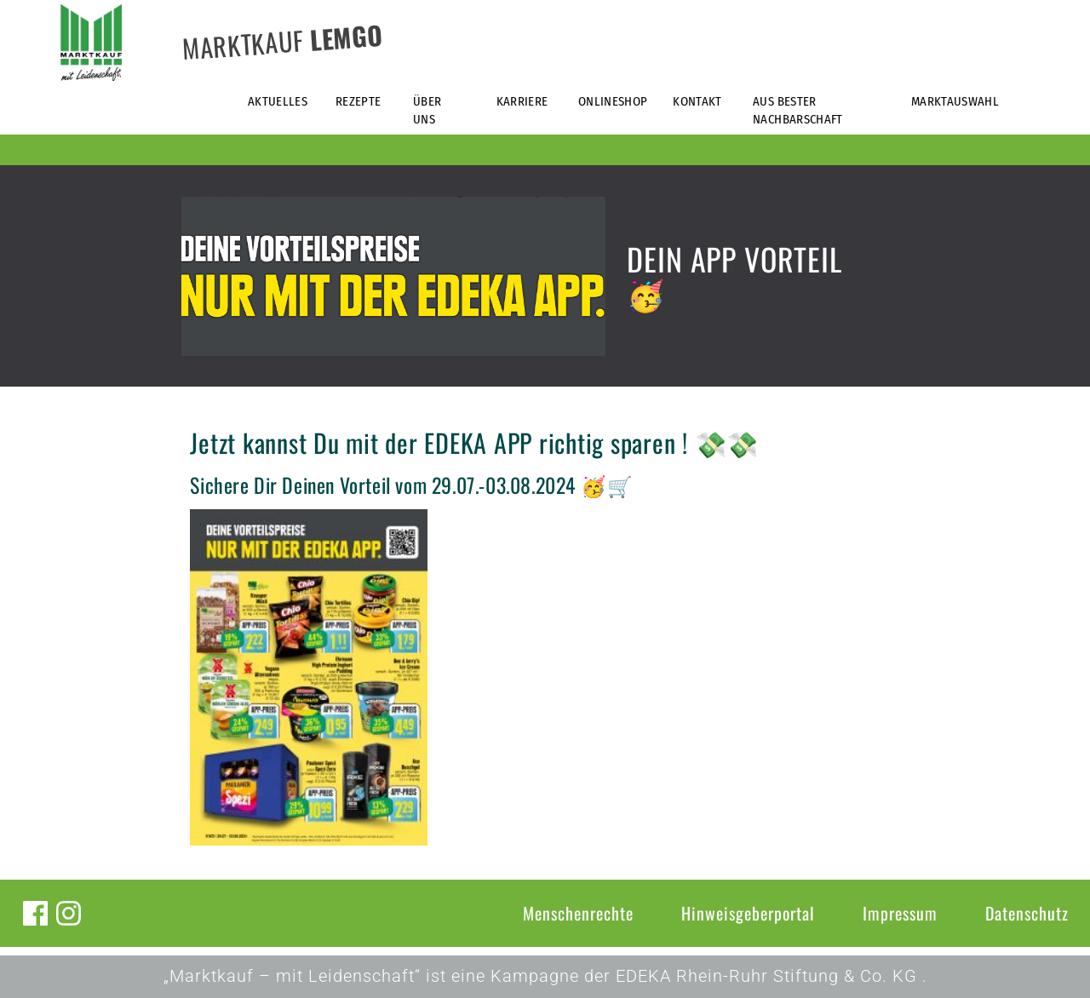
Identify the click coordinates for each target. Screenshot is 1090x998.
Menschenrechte (578, 913)
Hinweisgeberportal (748, 913)
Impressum (900, 913)
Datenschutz (1027, 913)
